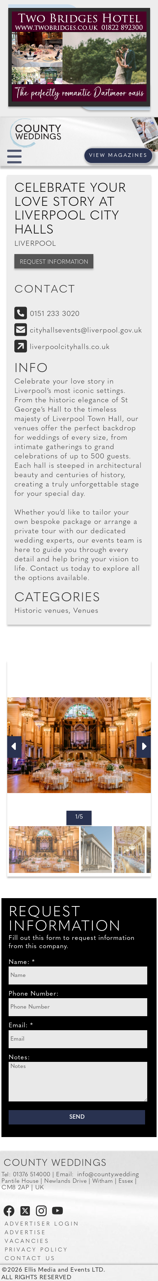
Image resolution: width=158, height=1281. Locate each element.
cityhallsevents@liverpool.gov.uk (86, 330)
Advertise (25, 1233)
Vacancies (27, 1241)
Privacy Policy (36, 1250)
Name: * (22, 962)
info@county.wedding (108, 1175)
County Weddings (55, 1163)
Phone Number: (34, 994)
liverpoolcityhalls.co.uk (70, 347)
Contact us (30, 1259)
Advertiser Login (42, 1224)
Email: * (21, 1025)
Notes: (19, 1057)
